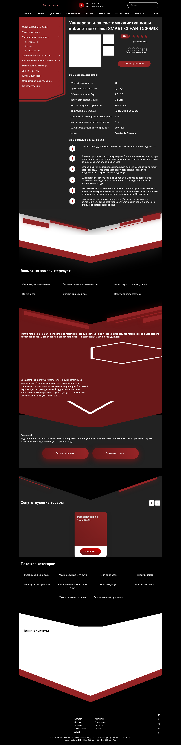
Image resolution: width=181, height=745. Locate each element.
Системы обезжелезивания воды (80, 284)
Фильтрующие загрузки (75, 294)
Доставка (55, 13)
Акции (89, 13)
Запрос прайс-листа (134, 63)
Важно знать (73, 13)
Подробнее (90, 551)
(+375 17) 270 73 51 (95, 3)
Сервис (41, 13)
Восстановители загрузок (127, 294)
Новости (139, 13)
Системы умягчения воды (36, 284)
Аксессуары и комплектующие (130, 284)
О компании (122, 13)
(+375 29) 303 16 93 (95, 6)
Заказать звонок (50, 5)
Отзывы (154, 13)
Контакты (104, 13)
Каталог (26, 13)
